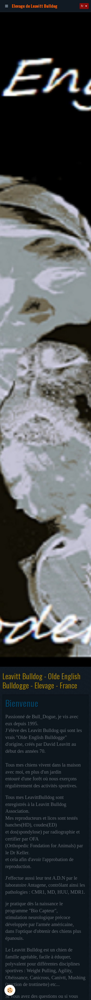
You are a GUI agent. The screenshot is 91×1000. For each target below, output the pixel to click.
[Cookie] (9, 990)
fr (82, 5)
